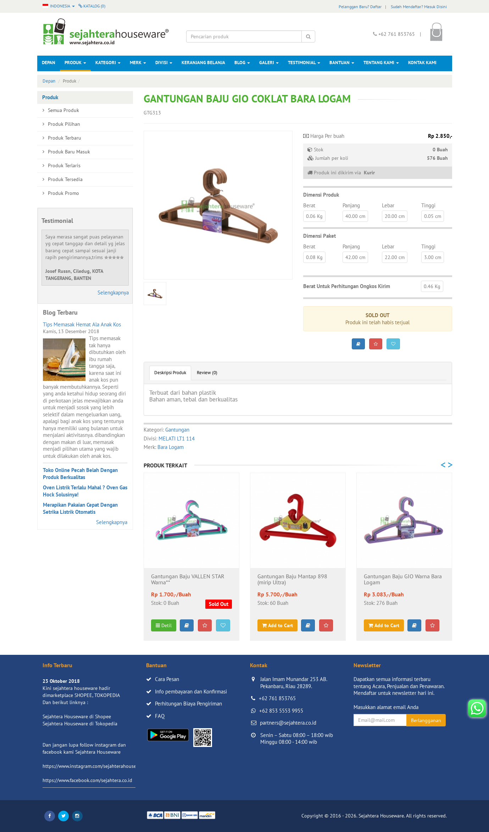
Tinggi (428, 205)
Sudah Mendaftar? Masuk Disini (419, 6)
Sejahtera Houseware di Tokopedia (80, 723)
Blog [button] (242, 63)
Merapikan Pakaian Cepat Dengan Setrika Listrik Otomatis (80, 508)
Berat (309, 205)
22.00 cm (395, 257)
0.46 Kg (432, 286)
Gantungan (177, 429)
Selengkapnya (113, 292)
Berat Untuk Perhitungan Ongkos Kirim (346, 286)
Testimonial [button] (304, 63)
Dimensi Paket (319, 235)
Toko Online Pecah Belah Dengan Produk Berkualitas (80, 473)
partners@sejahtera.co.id (288, 722)
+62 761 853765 (277, 698)
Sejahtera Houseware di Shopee (77, 716)
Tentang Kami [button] (381, 63)
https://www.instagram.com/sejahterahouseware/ (95, 766)
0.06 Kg (314, 216)
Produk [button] (75, 63)
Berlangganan (426, 720)
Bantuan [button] (341, 63)
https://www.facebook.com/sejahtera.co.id (87, 780)
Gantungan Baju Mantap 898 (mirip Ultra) (292, 579)
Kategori (108, 63)
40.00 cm (355, 216)
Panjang (351, 205)
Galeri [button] (269, 63)
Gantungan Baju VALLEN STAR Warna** (187, 579)
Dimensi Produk (321, 194)
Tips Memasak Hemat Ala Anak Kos (82, 324)
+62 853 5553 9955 (281, 710)
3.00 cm (432, 257)
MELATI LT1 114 (177, 438)
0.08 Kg (314, 257)
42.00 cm (355, 257)
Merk (138, 63)
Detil (164, 625)
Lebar (388, 205)
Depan (48, 63)
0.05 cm (432, 216)
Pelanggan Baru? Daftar (360, 6)
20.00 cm (395, 216)
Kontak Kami (422, 63)
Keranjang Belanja (203, 63)
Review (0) (207, 373)
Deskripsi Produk (170, 373)
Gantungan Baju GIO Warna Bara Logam (403, 579)
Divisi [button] (163, 63)
